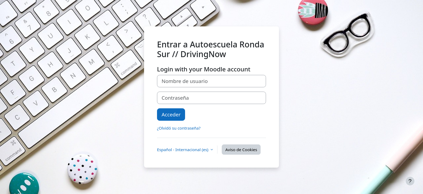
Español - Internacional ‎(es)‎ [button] (183, 149)
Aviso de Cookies (241, 149)
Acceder (171, 114)
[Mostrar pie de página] (410, 181)
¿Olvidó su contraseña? (178, 128)
